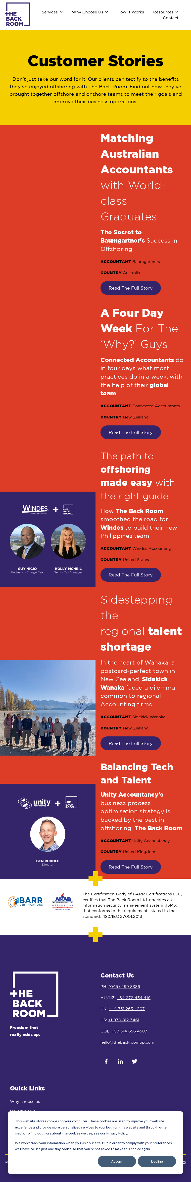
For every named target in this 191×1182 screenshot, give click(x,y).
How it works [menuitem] (23, 1111)
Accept (117, 1161)
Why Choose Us (87, 12)
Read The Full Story (131, 287)
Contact (170, 17)
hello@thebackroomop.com (127, 1042)
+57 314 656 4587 (129, 1031)
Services (50, 12)
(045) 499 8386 (124, 986)
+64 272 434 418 (133, 997)
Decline (157, 1161)
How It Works (130, 12)
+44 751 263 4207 (127, 1008)
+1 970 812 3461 (123, 1020)
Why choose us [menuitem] (25, 1101)
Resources (163, 12)
